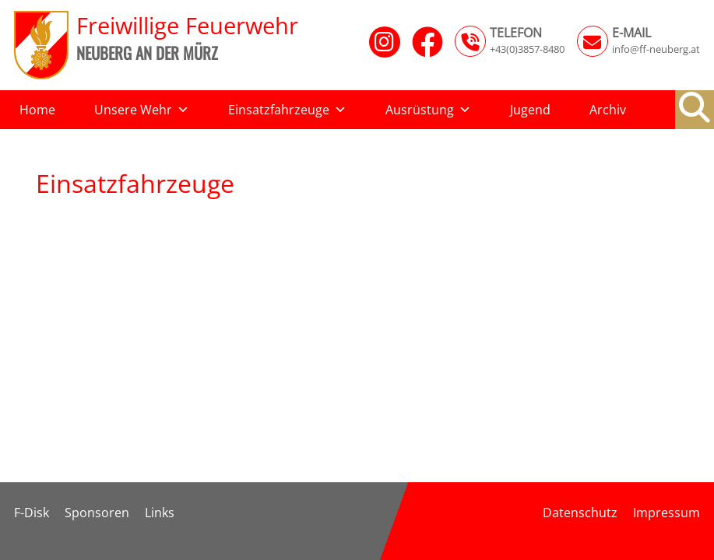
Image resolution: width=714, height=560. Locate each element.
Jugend (530, 109)
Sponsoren (97, 512)
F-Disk (31, 512)
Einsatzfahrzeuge (287, 109)
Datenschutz (580, 512)
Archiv (607, 109)
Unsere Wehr (141, 109)
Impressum (666, 512)
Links (159, 512)
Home (37, 109)
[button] (694, 107)
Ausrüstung (428, 109)
